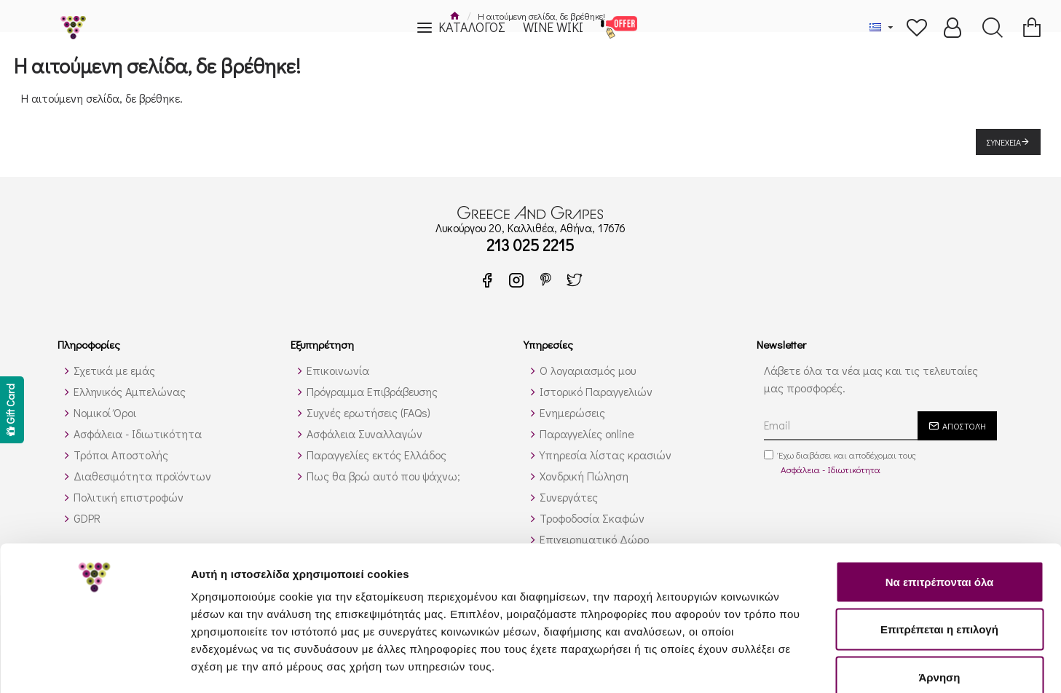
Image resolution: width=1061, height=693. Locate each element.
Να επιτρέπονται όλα (940, 502)
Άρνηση (939, 597)
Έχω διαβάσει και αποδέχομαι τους (840, 462)
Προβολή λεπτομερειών (865, 664)
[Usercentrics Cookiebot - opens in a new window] (94, 665)
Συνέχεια (1004, 142)
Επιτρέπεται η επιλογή (939, 550)
